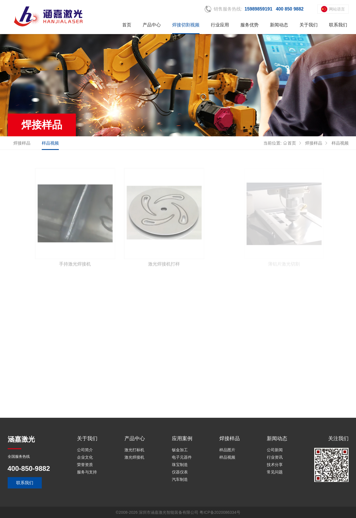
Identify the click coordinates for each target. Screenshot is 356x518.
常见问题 (275, 472)
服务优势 (249, 24)
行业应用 (220, 24)
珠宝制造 (180, 465)
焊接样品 (21, 143)
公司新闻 (275, 450)
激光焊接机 (134, 457)
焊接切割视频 (185, 24)
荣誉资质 (85, 465)
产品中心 (152, 24)
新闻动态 (279, 24)
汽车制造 (180, 479)
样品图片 (227, 450)
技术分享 (275, 465)
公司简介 (85, 450)
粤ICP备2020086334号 (219, 512)
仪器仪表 (180, 472)
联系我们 (338, 24)
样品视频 (50, 143)
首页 (126, 24)
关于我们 (308, 24)
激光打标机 (134, 450)
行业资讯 (275, 457)
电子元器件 (182, 457)
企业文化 (85, 457)
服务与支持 (87, 472)
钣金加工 (180, 450)
